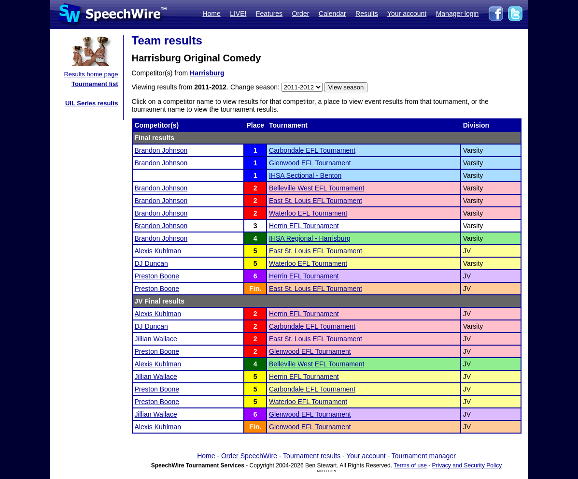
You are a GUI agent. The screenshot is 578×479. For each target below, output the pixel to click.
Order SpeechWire (249, 456)
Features (269, 13)
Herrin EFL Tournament (304, 226)
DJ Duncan (151, 263)
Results (366, 13)
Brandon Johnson (161, 150)
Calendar (332, 13)
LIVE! (238, 13)
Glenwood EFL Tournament (310, 163)
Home (211, 13)
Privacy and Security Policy (467, 465)
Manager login (457, 13)
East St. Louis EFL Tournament (315, 200)
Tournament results (311, 456)
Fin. (255, 288)
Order (301, 13)
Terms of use (410, 465)
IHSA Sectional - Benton (305, 175)
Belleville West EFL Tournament (316, 188)
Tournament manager (424, 456)
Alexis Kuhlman (158, 251)
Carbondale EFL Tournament (312, 150)
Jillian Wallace (156, 339)
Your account (406, 13)
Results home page (91, 74)
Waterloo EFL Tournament (308, 213)
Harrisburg (207, 73)
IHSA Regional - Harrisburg (310, 238)
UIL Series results (91, 103)
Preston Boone (157, 276)
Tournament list (94, 83)
